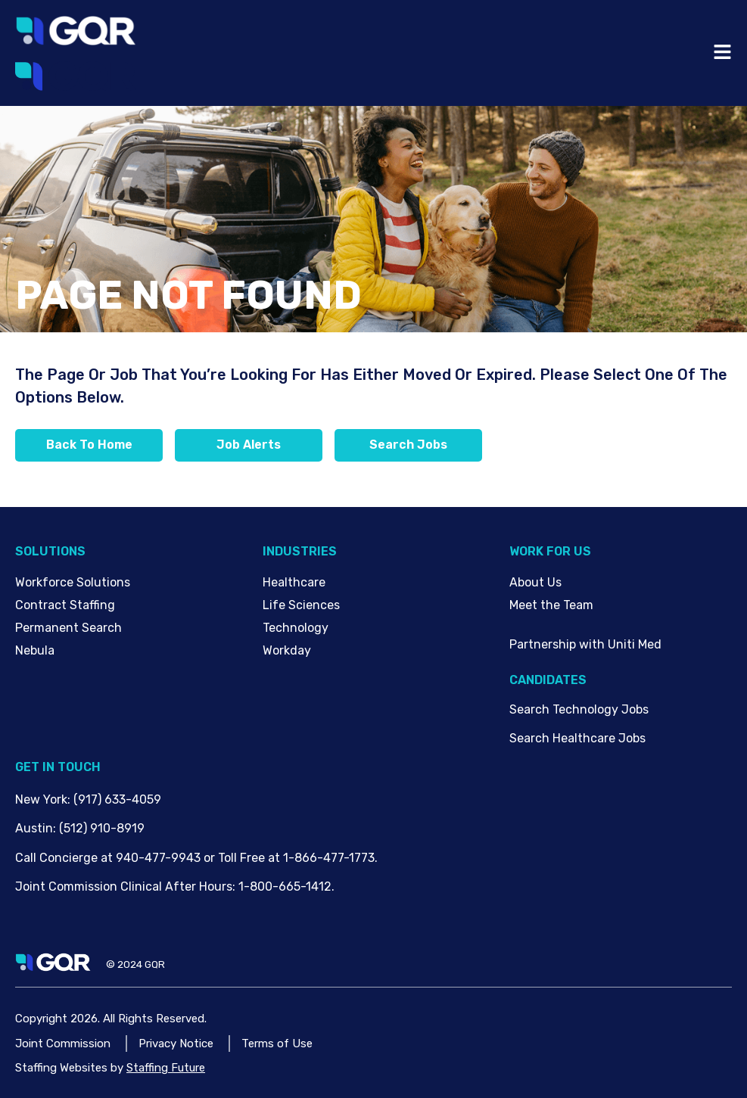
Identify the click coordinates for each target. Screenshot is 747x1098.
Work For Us (550, 551)
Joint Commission (62, 1043)
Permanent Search (68, 628)
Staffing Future (165, 1068)
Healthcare (294, 582)
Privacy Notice (176, 1043)
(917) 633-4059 (117, 799)
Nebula (34, 650)
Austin (34, 828)
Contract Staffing (65, 605)
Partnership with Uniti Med (585, 644)
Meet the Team (551, 605)
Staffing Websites (61, 1068)
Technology (295, 628)
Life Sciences (301, 605)
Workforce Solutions (72, 582)
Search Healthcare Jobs (577, 738)
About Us (535, 582)
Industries (300, 551)
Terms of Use (277, 1043)
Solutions (50, 551)
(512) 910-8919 (102, 828)
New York (41, 799)
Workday (287, 650)
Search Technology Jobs (579, 709)
